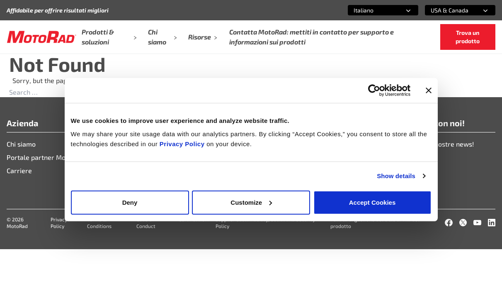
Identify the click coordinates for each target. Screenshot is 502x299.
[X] (463, 222)
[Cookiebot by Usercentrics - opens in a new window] (374, 90)
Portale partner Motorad (44, 157)
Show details (396, 175)
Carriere (19, 170)
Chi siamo (162, 37)
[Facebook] (448, 222)
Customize (251, 202)
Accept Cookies (372, 202)
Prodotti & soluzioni (109, 37)
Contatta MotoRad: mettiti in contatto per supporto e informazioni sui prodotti (311, 37)
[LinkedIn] (491, 222)
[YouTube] (477, 222)
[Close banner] (429, 90)
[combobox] (373, 10)
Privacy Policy (183, 143)
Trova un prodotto (468, 36)
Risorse (203, 37)
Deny (130, 202)
